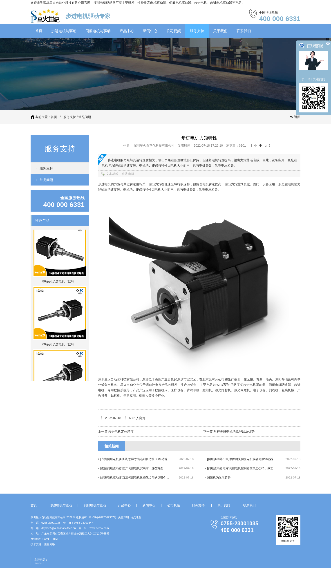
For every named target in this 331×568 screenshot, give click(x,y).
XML (46, 539)
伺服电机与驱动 (98, 31)
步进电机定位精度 (121, 431)
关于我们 (220, 31)
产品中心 (127, 31)
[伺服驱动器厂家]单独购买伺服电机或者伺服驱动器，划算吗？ (247, 459)
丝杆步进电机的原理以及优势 (234, 431)
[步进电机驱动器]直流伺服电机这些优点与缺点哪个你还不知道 (140, 477)
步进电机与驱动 (63, 31)
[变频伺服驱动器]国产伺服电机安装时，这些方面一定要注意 (139, 468)
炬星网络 (49, 544)
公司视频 (173, 31)
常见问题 (84, 117)
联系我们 (244, 31)
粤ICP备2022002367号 (103, 517)
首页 (38, 31)
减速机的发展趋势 (218, 477)
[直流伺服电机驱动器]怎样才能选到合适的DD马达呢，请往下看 (141, 459)
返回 (297, 117)
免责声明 (123, 517)
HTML (55, 539)
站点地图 (135, 517)
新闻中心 (150, 31)
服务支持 (197, 31)
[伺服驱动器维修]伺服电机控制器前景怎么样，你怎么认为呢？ (247, 468)
